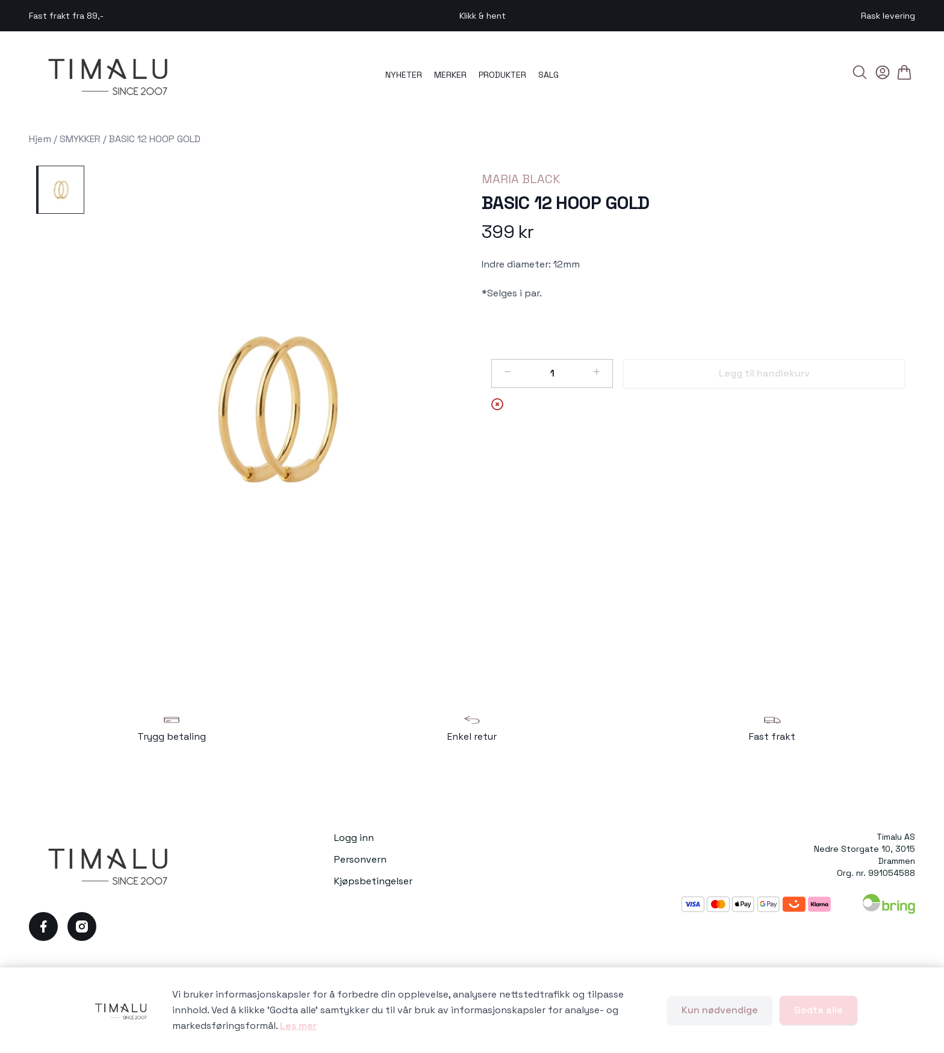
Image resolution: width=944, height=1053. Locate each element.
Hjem (40, 139)
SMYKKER (80, 139)
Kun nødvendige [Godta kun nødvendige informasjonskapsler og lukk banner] (720, 1010)
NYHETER (403, 74)
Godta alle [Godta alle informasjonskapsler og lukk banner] (818, 1010)
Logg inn (354, 837)
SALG (548, 74)
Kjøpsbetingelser (373, 881)
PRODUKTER (502, 74)
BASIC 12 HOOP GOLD (154, 139)
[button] (278, 411)
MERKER (450, 74)
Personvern (360, 859)
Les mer (298, 1025)
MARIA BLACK (521, 179)
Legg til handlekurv (764, 373)
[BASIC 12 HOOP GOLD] (60, 190)
